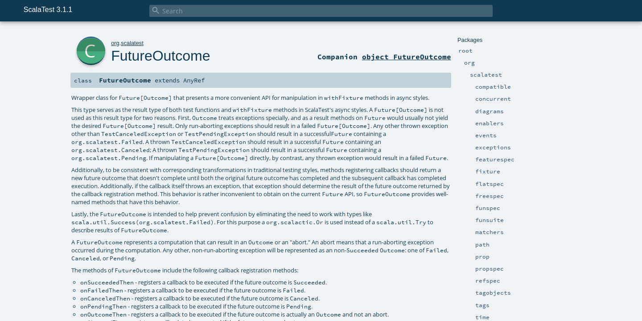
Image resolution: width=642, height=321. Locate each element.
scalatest (132, 43)
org (115, 43)
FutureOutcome (160, 56)
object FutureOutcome (406, 56)
